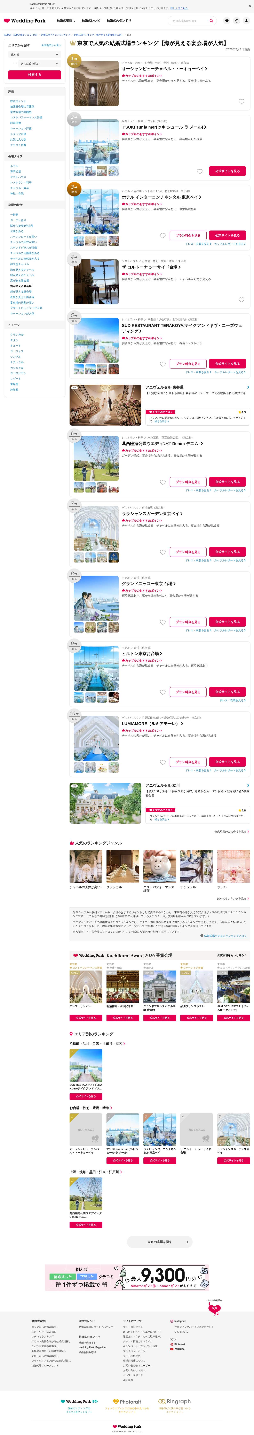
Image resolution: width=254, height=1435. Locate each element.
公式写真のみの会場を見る (232, 831)
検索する (34, 74)
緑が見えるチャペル (22, 275)
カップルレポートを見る (229, 243)
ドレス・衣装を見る (197, 243)
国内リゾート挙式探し (44, 1331)
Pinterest (179, 1344)
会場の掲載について (134, 1360)
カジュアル (17, 367)
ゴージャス (17, 351)
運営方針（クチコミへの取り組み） (142, 1336)
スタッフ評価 (18, 134)
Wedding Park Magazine (92, 1347)
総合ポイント (18, 101)
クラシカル (17, 334)
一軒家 (14, 214)
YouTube (179, 1349)
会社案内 (128, 1380)
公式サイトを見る (227, 171)
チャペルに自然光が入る (25, 258)
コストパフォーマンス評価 (26, 117)
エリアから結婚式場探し (45, 1326)
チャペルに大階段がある (25, 253)
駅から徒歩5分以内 (21, 225)
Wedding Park (127, 1426)
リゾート (15, 378)
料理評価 (15, 122)
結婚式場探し (66, 20)
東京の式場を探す (160, 1242)
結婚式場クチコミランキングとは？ (225, 935)
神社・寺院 (17, 193)
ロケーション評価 (21, 128)
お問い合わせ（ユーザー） (138, 1365)
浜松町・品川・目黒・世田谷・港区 (98, 1043)
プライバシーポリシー (135, 1351)
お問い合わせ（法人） (135, 1370)
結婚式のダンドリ (119, 20)
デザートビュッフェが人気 (26, 308)
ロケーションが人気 (22, 313)
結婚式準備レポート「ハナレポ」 (97, 1326)
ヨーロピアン (18, 373)
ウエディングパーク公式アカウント (194, 1326)
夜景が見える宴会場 (22, 297)
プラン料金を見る (188, 235)
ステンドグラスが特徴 (23, 247)
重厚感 (14, 384)
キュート (15, 345)
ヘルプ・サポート (133, 1375)
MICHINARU (181, 1331)
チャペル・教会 (19, 188)
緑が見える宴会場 (21, 291)
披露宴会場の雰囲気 (22, 106)
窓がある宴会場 (19, 280)
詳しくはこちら (179, 8)
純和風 (14, 389)
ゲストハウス (18, 177)
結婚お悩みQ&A (87, 1352)
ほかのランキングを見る (233, 898)
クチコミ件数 (18, 145)
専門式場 (15, 171)
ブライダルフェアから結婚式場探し (51, 1360)
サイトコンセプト (133, 1326)
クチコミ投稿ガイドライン (138, 1341)
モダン (14, 340)
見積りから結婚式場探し (45, 1356)
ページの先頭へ (214, 1308)
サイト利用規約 (131, 1356)
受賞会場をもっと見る (232, 955)
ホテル (14, 166)
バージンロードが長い (23, 236)
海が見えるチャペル (22, 269)
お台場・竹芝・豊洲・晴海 (91, 1108)
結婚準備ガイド (87, 1342)
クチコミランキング (43, 1336)
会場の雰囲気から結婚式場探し (49, 1351)
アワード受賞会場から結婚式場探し (51, 1341)
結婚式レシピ (91, 20)
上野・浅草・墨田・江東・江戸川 (96, 1172)
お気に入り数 (18, 139)
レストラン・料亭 (21, 182)
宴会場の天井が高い (22, 302)
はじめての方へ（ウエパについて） (142, 1331)
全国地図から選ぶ (51, 45)
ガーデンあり (18, 220)
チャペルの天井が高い (23, 242)
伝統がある (17, 231)
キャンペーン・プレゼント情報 (140, 1346)
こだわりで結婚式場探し (45, 1346)
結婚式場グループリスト (45, 1365)
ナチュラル (17, 362)
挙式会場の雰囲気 (21, 112)
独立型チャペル (19, 264)
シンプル (15, 356)
